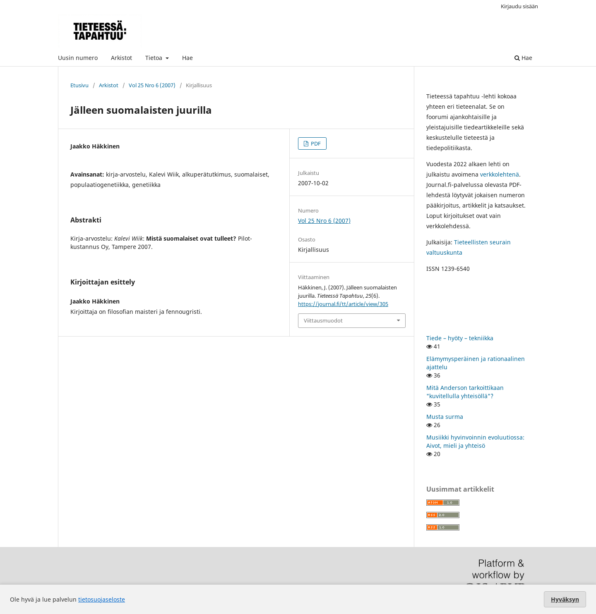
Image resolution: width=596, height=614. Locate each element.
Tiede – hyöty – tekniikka (459, 338)
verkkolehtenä (499, 174)
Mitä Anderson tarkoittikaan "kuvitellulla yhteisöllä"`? (465, 392)
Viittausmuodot (323, 320)
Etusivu (79, 85)
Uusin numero (78, 58)
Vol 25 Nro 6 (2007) (152, 85)
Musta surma (444, 416)
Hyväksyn (565, 599)
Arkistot (121, 58)
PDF (315, 143)
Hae (187, 58)
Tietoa (154, 58)
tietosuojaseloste (101, 599)
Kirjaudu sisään (519, 6)
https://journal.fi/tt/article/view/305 (343, 304)
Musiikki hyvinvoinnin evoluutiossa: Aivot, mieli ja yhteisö (475, 441)
